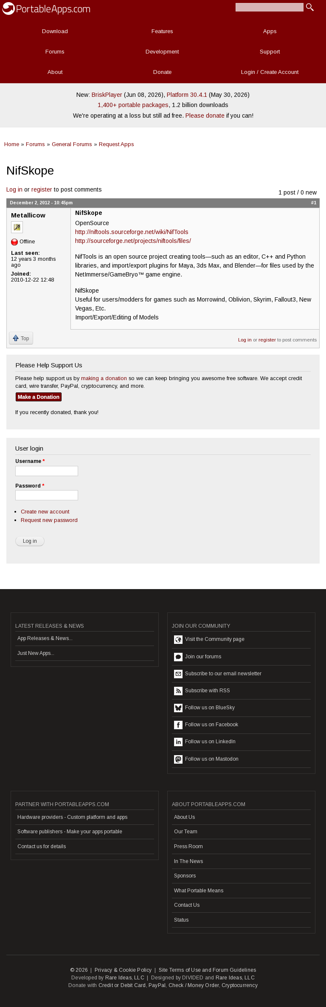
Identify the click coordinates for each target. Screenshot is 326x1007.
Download (55, 31)
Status (181, 920)
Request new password (49, 520)
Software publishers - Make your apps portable (69, 832)
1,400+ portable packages (133, 105)
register (41, 189)
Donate (162, 72)
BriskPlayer (107, 94)
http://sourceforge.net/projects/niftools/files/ (133, 240)
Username (30, 461)
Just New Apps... (35, 653)
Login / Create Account (269, 72)
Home (11, 144)
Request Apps (116, 144)
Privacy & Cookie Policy (123, 970)
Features (162, 31)
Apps (270, 31)
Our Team (185, 832)
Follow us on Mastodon (206, 759)
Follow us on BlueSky (204, 708)
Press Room (188, 846)
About (55, 72)
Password (29, 486)
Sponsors (185, 876)
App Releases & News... (45, 638)
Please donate (205, 115)
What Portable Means (198, 891)
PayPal (157, 985)
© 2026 (79, 970)
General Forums (72, 144)
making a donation (104, 378)
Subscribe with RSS (202, 691)
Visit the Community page (209, 639)
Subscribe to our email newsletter (217, 674)
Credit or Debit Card (122, 985)
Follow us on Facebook (206, 725)
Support (270, 51)
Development (162, 51)
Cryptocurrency (240, 985)
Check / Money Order (194, 985)
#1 (313, 202)
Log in (14, 189)
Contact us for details (41, 846)
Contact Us (187, 905)
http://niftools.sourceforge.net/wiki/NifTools (131, 231)
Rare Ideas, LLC (124, 978)
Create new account (45, 511)
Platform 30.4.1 (187, 94)
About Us (184, 817)
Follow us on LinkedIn (205, 742)
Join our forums (197, 657)
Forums (55, 51)
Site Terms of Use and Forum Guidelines (207, 970)
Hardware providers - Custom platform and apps (72, 817)
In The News (188, 861)
